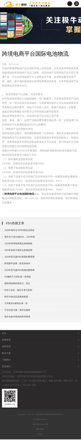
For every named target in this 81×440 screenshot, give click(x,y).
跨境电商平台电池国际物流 (19, 194)
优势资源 (40, 347)
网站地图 (40, 430)
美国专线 (40, 340)
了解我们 (40, 360)
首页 (40, 334)
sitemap (40, 435)
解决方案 (40, 354)
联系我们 (40, 367)
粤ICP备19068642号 (40, 425)
